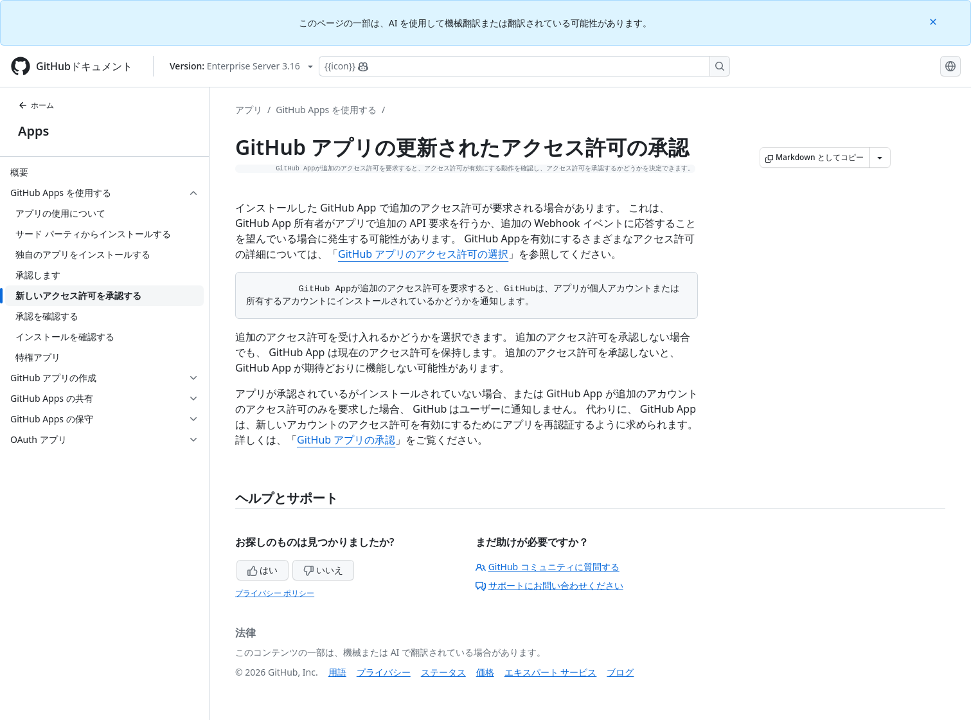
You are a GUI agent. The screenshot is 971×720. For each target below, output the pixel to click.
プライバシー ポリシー (274, 593)
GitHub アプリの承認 (346, 440)
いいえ (323, 570)
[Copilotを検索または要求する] (524, 66)
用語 (337, 672)
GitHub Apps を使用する (326, 110)
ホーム (36, 105)
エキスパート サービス (550, 672)
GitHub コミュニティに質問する (547, 567)
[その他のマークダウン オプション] (880, 157)
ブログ (620, 672)
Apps (33, 131)
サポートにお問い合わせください (549, 585)
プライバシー (384, 672)
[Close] (934, 21)
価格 (485, 672)
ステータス (443, 672)
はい (262, 570)
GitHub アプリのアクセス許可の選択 (423, 254)
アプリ (248, 110)
